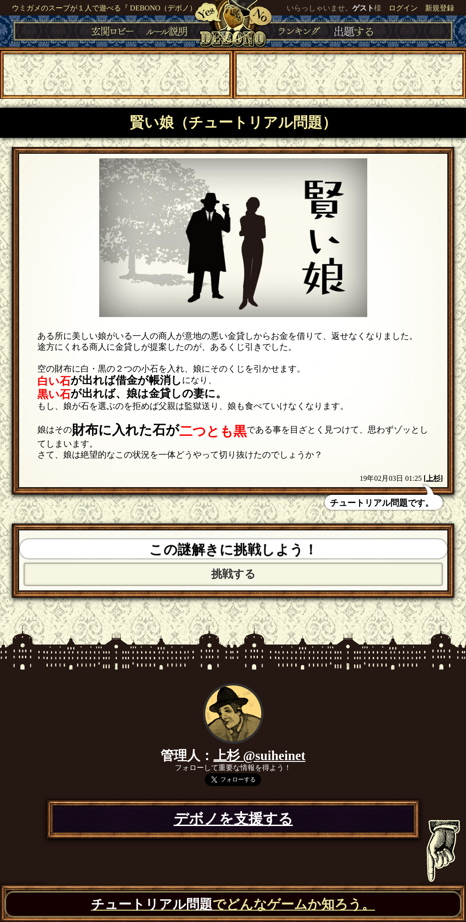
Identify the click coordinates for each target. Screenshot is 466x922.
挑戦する (233, 574)
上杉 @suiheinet (259, 755)
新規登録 (439, 8)
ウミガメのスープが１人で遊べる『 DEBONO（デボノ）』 (108, 8)
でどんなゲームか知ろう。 (233, 904)
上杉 (433, 478)
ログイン (403, 8)
